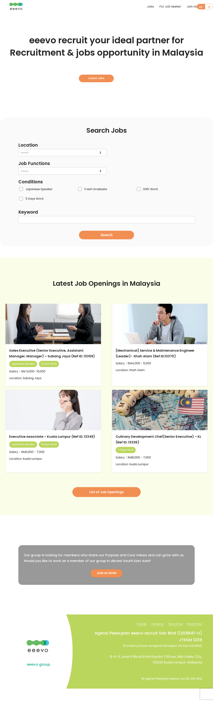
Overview (134, 637)
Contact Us (151, 637)
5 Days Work (35, 199)
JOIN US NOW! (106, 586)
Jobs (143, 7)
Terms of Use (171, 637)
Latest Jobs (105, 74)
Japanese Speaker (39, 189)
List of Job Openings (106, 504)
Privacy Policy (193, 637)
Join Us (184, 7)
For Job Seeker (163, 7)
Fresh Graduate (95, 189)
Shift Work (150, 189)
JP (208, 7)
